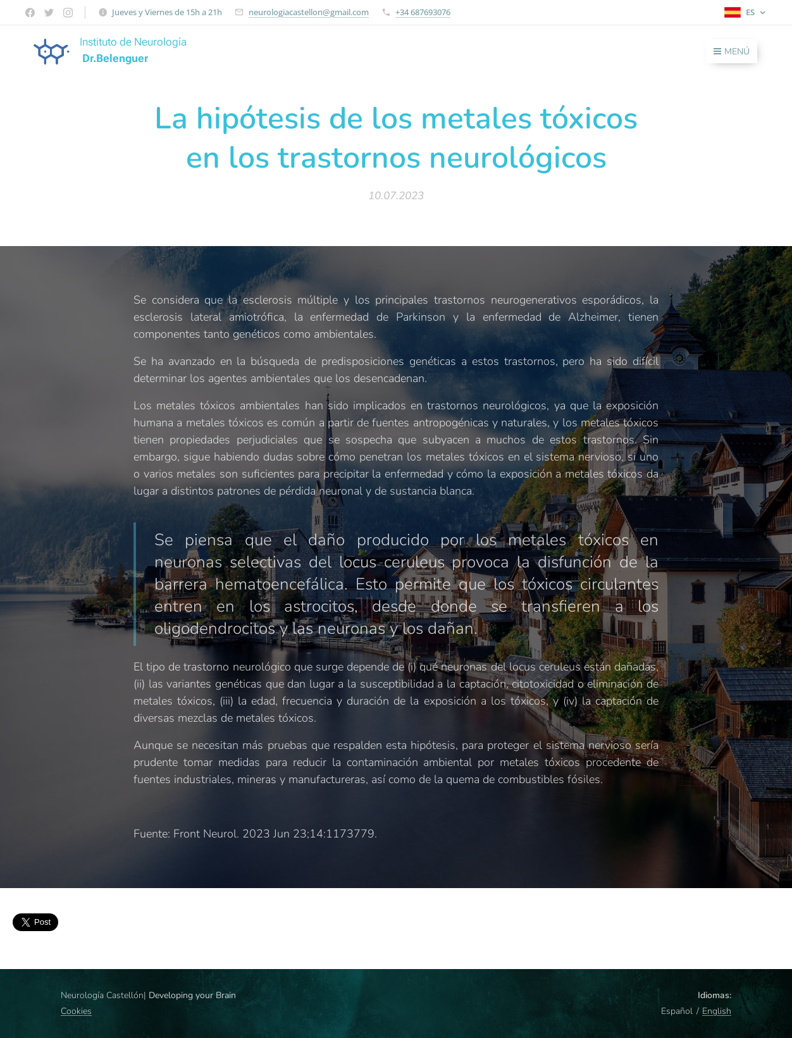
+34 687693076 (422, 12)
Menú (732, 52)
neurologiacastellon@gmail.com (309, 12)
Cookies (76, 1011)
